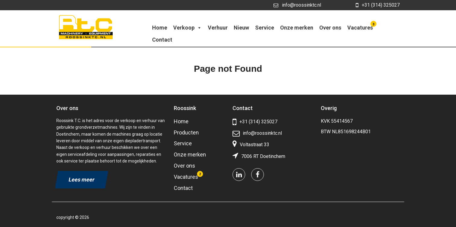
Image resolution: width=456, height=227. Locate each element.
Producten (186, 132)
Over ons (330, 27)
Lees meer (81, 179)
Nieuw (241, 27)
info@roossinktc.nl (297, 5)
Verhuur (218, 27)
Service (264, 27)
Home (159, 27)
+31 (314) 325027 (378, 5)
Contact (162, 39)
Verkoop (187, 27)
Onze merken (296, 27)
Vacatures (360, 26)
